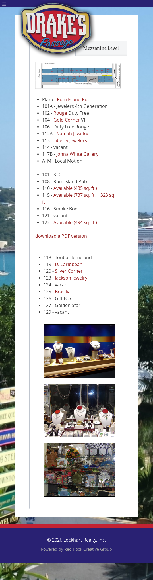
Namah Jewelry (72, 133)
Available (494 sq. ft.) (75, 222)
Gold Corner (66, 120)
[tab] (101, 48)
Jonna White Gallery (77, 154)
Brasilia (63, 291)
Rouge (60, 113)
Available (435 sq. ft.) (75, 188)
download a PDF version (61, 236)
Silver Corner (69, 271)
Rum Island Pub (73, 99)
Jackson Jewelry (71, 278)
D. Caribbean (68, 264)
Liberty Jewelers (70, 140)
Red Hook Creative (88, 549)
